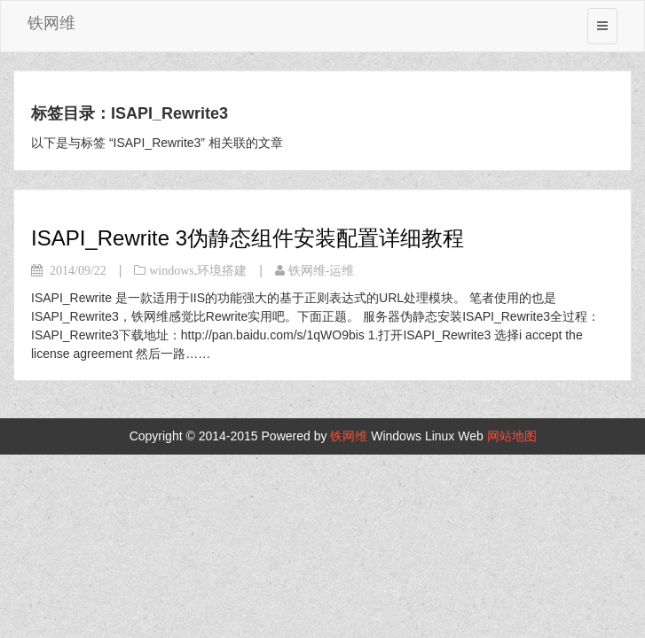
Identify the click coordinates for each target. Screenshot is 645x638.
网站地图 (512, 436)
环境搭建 (222, 270)
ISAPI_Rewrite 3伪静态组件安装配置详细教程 (247, 238)
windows (171, 270)
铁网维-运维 (321, 270)
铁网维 (51, 23)
